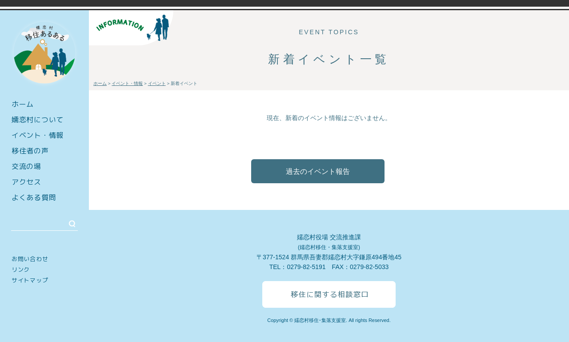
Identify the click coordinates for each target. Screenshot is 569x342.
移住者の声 (30, 151)
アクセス (26, 182)
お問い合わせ (30, 259)
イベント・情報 (38, 135)
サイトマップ (30, 280)
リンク (21, 270)
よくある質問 (34, 197)
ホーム (23, 104)
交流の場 (26, 166)
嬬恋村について (38, 120)
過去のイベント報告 (318, 171)
